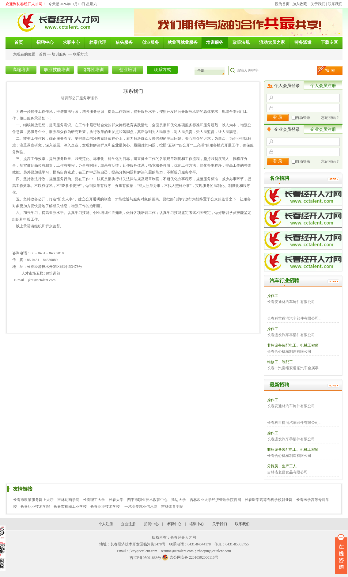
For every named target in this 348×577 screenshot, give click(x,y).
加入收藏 (299, 4)
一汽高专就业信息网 (140, 506)
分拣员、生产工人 (282, 466)
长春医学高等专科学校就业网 (269, 500)
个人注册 (105, 524)
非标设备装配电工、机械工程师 (293, 345)
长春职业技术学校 (105, 506)
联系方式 (80, 54)
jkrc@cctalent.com (42, 280)
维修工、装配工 (280, 362)
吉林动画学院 (68, 500)
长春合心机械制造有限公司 (289, 351)
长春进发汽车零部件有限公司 (291, 335)
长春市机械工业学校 (70, 506)
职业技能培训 (57, 69)
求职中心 (174, 524)
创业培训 (127, 69)
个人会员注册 (323, 85)
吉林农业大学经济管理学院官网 (215, 500)
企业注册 (128, 524)
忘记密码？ (330, 118)
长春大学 (116, 500)
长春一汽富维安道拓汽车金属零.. (293, 368)
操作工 (272, 296)
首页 (42, 54)
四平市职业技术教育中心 (147, 500)
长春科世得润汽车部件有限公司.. (293, 318)
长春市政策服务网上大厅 (33, 500)
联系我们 (335, 4)
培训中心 (196, 524)
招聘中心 (151, 524)
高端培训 (21, 69)
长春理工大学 (94, 500)
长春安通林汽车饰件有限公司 (291, 302)
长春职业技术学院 (35, 506)
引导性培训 (93, 69)
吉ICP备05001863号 (145, 558)
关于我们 (318, 4)
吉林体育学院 (172, 506)
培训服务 (59, 54)
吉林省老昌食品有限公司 (287, 472)
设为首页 (282, 4)
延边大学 (178, 500)
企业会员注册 (323, 129)
